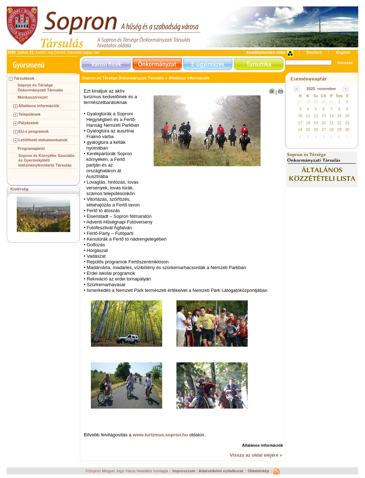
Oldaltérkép (259, 471)
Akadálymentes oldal (265, 52)
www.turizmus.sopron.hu (160, 434)
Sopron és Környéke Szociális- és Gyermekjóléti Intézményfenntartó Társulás (47, 160)
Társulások (24, 78)
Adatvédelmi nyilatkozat (221, 471)
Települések (29, 114)
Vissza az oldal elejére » (256, 455)
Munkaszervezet (32, 97)
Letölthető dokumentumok (42, 140)
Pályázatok (28, 123)
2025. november (321, 88)
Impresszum (184, 471)
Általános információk (38, 106)
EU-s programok (33, 131)
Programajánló (31, 148)
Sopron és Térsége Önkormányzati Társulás (40, 87)
